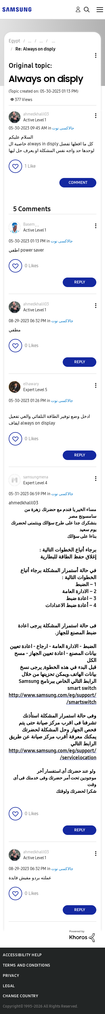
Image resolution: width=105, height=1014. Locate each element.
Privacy (11, 975)
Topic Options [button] (86, 55)
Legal (9, 986)
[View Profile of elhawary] (31, 384)
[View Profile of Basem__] (31, 224)
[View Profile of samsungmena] (35, 477)
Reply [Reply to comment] (79, 282)
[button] (86, 115)
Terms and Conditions (26, 965)
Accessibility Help (22, 955)
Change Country (20, 996)
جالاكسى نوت (63, 128)
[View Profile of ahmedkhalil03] (36, 114)
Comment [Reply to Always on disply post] (78, 182)
